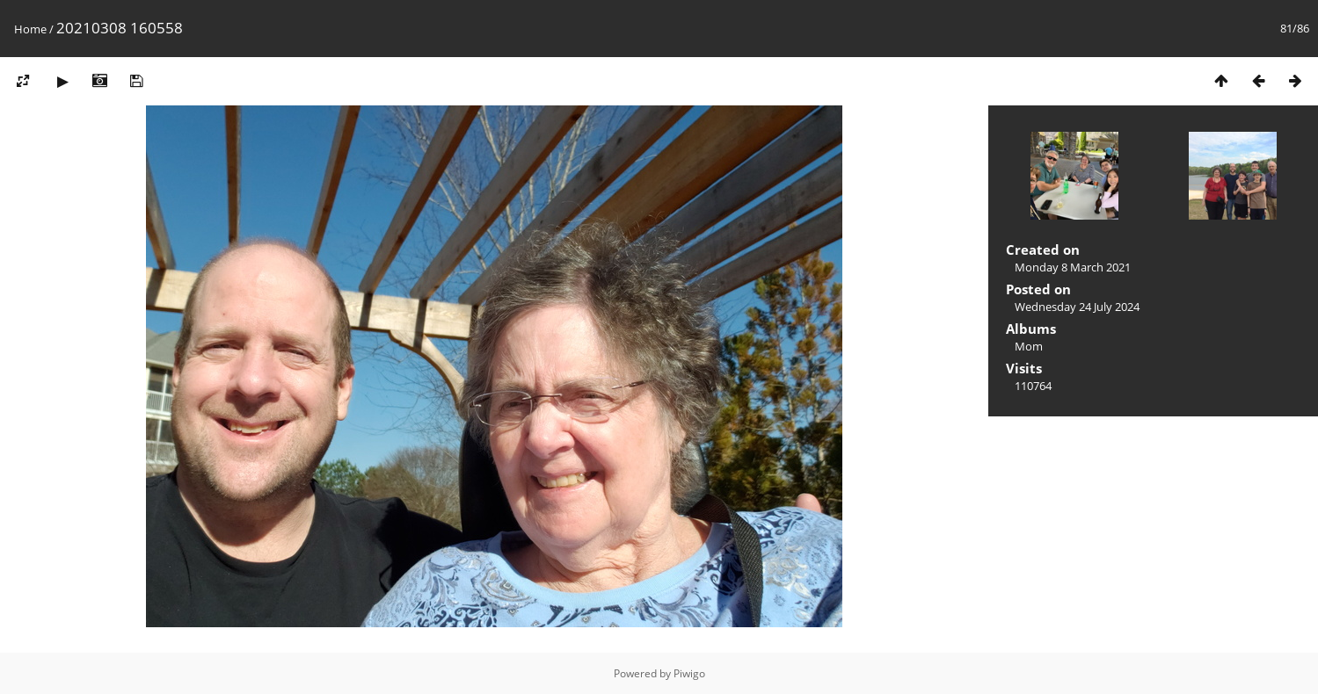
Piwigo (689, 673)
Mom (1029, 346)
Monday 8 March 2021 (1073, 267)
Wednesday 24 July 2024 (1077, 306)
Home (30, 29)
